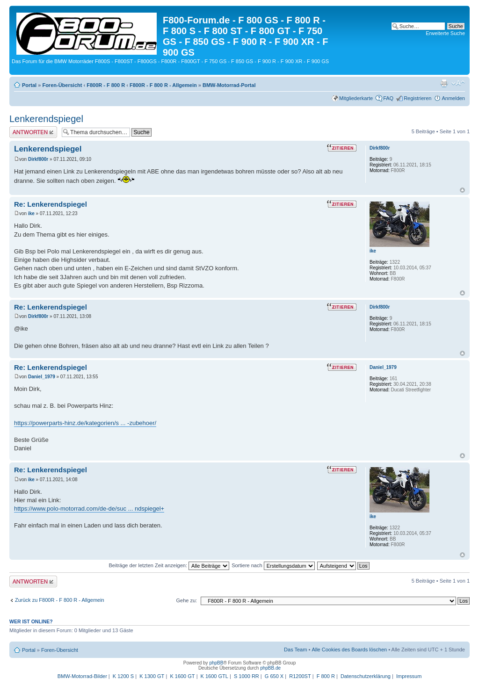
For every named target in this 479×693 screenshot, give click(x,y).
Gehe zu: (186, 600)
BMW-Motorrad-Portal (229, 85)
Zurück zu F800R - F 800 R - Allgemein (59, 600)
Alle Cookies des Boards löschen (349, 649)
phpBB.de (270, 668)
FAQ (388, 98)
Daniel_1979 (41, 376)
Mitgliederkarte (356, 98)
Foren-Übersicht (62, 85)
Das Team (295, 649)
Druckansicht (444, 83)
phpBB (216, 662)
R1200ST (300, 676)
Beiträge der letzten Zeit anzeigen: (169, 565)
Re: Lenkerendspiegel (50, 204)
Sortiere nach (273, 565)
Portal (29, 85)
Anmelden (453, 98)
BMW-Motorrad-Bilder (82, 676)
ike (31, 213)
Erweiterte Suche (445, 33)
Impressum (408, 676)
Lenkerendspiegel (46, 119)
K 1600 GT (182, 676)
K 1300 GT (151, 676)
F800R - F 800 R (106, 85)
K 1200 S (123, 676)
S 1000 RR (246, 676)
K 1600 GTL (214, 676)
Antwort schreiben (33, 132)
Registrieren (417, 98)
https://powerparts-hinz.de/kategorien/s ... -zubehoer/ (85, 422)
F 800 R (326, 676)
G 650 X (274, 676)
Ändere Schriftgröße (458, 83)
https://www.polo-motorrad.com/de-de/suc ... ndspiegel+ (89, 508)
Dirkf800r (38, 159)
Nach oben (462, 190)
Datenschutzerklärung (366, 676)
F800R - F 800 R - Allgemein (163, 85)
